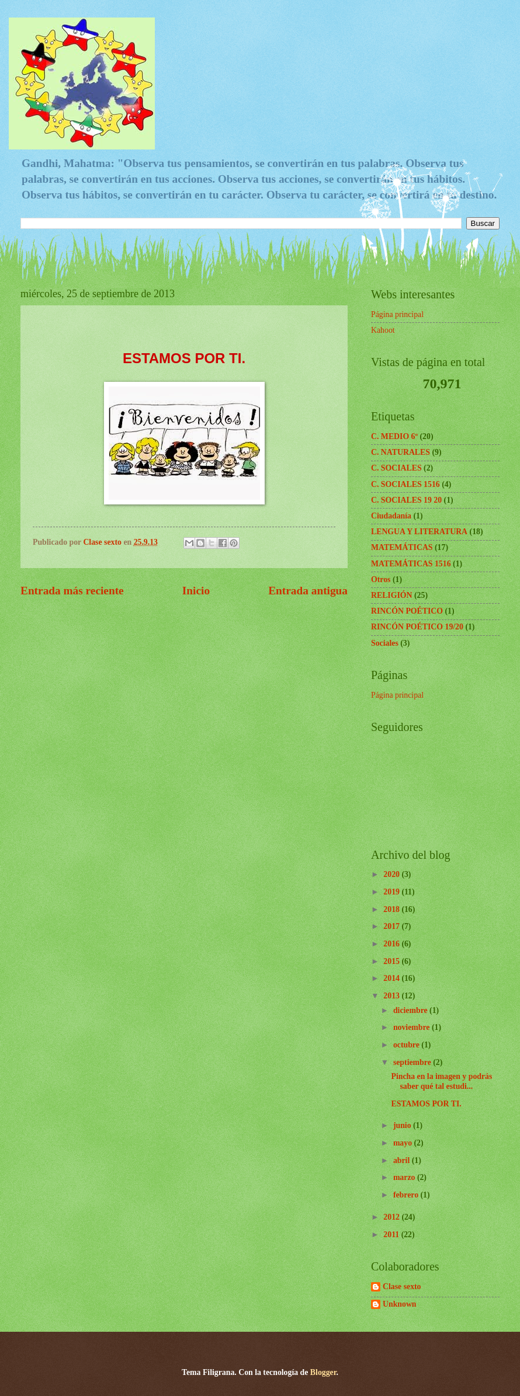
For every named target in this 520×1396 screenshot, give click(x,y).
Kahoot (383, 330)
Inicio (196, 590)
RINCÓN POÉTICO (407, 611)
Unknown (400, 1304)
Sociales (384, 643)
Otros (380, 579)
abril (402, 1160)
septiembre (413, 1062)
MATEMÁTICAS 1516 (411, 563)
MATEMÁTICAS (402, 547)
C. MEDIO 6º (394, 436)
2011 (392, 1234)
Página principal (397, 314)
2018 (392, 909)
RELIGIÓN (391, 595)
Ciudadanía (391, 515)
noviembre (412, 1027)
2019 (392, 891)
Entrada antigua (308, 590)
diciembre (411, 1010)
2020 (392, 874)
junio (403, 1125)
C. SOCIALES (396, 468)
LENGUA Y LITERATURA (419, 531)
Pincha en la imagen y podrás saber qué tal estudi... (441, 1081)
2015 (392, 961)
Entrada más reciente (72, 590)
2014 (392, 978)
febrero (407, 1194)
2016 (392, 943)
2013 (392, 995)
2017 (392, 926)
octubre (407, 1044)
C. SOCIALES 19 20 (406, 500)
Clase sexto (402, 1286)
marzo (405, 1177)
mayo (403, 1143)
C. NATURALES (400, 452)
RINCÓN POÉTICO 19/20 (417, 626)
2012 (392, 1217)
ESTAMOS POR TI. (426, 1103)
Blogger (323, 1372)
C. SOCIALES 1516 (405, 484)
